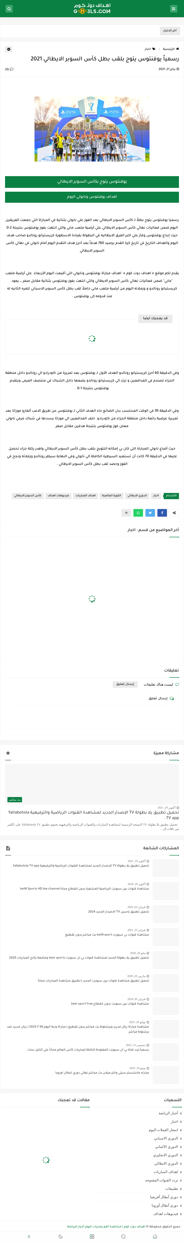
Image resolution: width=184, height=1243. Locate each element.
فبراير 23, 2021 (136, 930)
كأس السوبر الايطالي (27, 495)
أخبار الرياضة (168, 1113)
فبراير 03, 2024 (136, 907)
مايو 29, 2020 (137, 953)
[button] (162, 513)
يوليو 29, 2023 (137, 1022)
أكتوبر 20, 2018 (136, 884)
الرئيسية (171, 49)
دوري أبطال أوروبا (165, 1205)
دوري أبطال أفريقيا (164, 1197)
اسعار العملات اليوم (163, 1130)
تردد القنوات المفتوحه (161, 1180)
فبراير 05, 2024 (136, 999)
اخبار (150, 49)
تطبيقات (171, 1189)
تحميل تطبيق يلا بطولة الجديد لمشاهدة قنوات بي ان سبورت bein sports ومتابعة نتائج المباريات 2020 (79, 958)
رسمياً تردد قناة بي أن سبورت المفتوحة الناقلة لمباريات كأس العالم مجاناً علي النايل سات (88, 1050)
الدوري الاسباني (166, 1138)
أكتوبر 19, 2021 (166, 807)
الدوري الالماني (166, 1147)
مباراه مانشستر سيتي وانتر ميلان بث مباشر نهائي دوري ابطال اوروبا (102, 1073)
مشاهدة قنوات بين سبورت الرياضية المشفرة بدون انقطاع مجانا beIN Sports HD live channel (84, 889)
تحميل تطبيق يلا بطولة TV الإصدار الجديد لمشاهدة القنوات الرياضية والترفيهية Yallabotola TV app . (93, 816)
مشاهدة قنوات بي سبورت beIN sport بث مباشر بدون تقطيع (107, 935)
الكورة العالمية (111, 495)
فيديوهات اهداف (58, 495)
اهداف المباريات (85, 495)
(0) (9, 69)
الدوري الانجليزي (165, 1155)
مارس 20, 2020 (136, 976)
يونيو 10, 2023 (137, 1068)
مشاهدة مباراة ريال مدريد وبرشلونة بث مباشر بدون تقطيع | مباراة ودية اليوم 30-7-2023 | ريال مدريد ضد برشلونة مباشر (78, 1029)
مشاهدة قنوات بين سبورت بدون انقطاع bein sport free (110, 1004)
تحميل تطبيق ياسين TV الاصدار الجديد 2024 (118, 912)
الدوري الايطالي (137, 495)
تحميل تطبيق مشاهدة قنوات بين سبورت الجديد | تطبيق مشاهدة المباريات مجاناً (93, 981)
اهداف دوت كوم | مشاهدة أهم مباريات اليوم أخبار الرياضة (106, 1227)
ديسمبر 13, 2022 (135, 1045)
